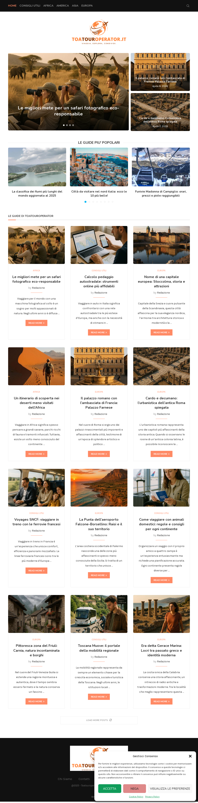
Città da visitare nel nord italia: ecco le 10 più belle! (99, 194)
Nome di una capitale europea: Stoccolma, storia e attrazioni (161, 282)
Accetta (109, 789)
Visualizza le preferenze (170, 789)
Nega (135, 789)
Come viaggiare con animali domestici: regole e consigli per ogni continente (161, 525)
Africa (48, 6)
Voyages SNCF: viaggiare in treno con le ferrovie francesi (36, 522)
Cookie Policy (136, 796)
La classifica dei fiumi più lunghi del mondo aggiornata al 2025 (37, 194)
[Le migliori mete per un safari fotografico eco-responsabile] (68, 91)
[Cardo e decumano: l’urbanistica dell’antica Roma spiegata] (160, 112)
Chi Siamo (65, 780)
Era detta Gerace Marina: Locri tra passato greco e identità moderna (161, 652)
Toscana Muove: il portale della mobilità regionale (99, 649)
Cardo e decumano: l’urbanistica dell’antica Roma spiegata (160, 119)
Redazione (38, 288)
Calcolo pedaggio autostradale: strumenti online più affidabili (99, 282)
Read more (36, 323)
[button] (190, 756)
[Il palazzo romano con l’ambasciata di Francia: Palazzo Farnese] (160, 72)
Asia (75, 6)
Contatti (84, 780)
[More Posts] (99, 722)
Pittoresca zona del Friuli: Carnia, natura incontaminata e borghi (36, 652)
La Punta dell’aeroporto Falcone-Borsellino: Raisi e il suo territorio (99, 525)
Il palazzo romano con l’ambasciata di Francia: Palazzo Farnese (160, 79)
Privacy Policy (152, 796)
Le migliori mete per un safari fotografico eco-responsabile (36, 279)
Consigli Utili (30, 6)
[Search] (188, 5)
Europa (87, 6)
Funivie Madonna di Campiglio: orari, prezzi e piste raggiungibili (161, 194)
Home (12, 6)
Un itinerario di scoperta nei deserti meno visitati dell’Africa (36, 403)
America (62, 6)
